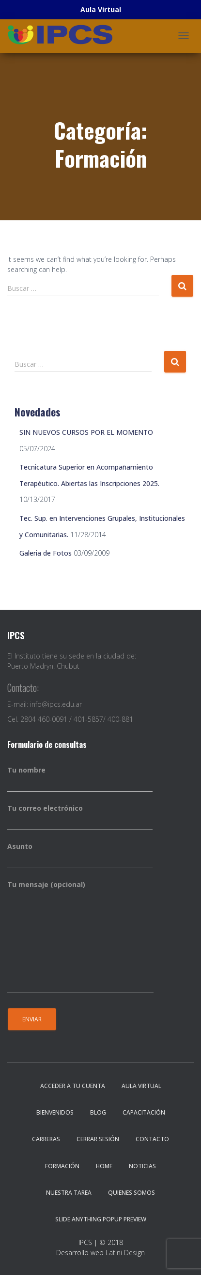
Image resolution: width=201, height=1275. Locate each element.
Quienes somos (131, 1193)
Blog (98, 1112)
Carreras (46, 1139)
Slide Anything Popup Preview (100, 1219)
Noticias (142, 1166)
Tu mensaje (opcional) (80, 936)
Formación (62, 1166)
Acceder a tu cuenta (72, 1086)
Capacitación (144, 1112)
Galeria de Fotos (45, 553)
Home (104, 1166)
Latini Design (125, 1252)
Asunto (80, 855)
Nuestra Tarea (69, 1193)
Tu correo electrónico (80, 817)
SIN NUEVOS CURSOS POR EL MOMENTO (86, 432)
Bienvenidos (55, 1112)
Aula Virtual (141, 1086)
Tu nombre (80, 778)
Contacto (152, 1139)
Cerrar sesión (98, 1139)
